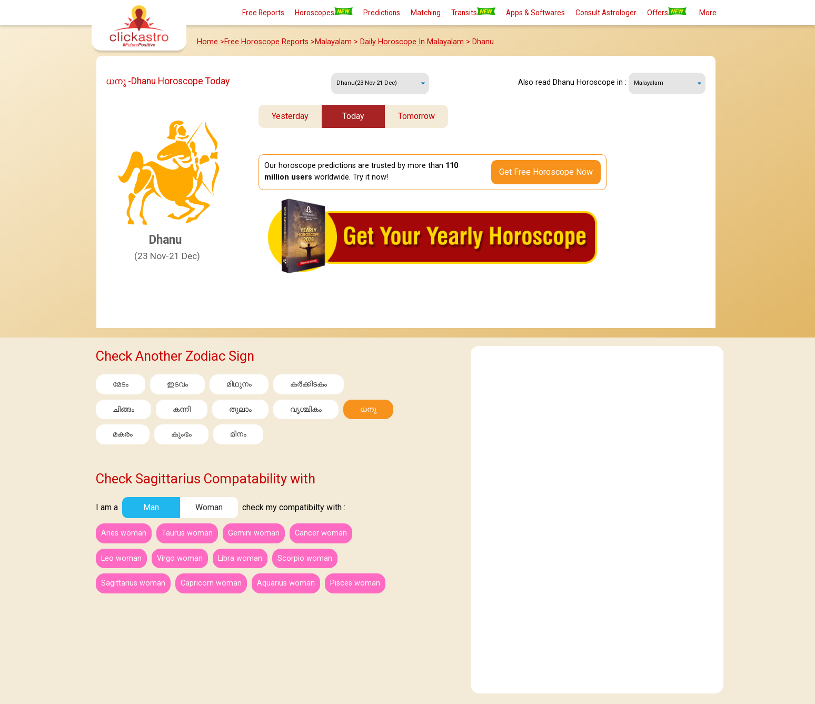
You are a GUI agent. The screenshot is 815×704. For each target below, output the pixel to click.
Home (207, 41)
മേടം (120, 384)
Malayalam (333, 41)
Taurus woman (187, 533)
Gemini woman (254, 533)
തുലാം (240, 409)
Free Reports (263, 12)
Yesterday (290, 116)
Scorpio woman (304, 558)
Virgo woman (180, 558)
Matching (426, 12)
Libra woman (240, 558)
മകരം (123, 434)
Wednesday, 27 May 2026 (380, 83)
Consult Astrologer (606, 12)
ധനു (368, 409)
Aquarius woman (286, 583)
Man (151, 507)
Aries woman (123, 533)
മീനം (238, 434)
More (708, 12)
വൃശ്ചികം (306, 409)
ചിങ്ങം (123, 409)
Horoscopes (324, 12)
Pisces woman (355, 583)
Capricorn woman (211, 583)
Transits (473, 12)
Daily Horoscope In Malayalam (412, 41)
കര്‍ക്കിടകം (308, 384)
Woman (209, 507)
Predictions (381, 12)
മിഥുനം (239, 384)
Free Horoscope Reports (266, 41)
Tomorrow (416, 116)
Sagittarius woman (133, 583)
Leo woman (121, 558)
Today (353, 116)
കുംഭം (181, 434)
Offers (667, 12)
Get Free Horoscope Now (546, 172)
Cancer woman (321, 533)
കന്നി (182, 409)
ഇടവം (177, 384)
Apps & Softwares (535, 12)
